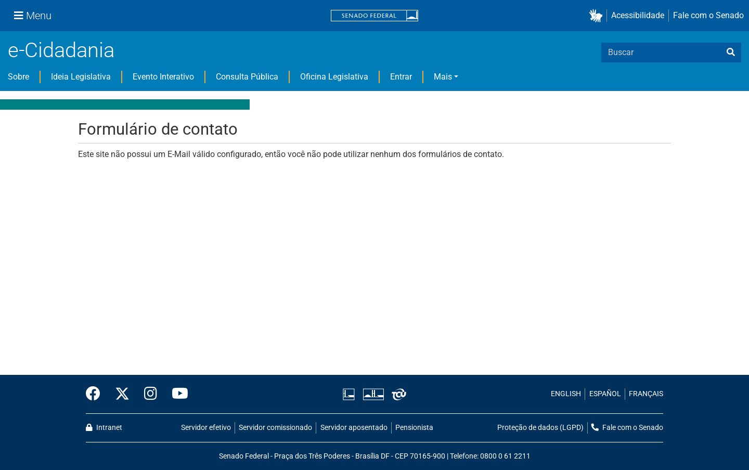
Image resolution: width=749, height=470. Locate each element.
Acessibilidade (637, 15)
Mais (443, 77)
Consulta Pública (247, 77)
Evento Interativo (163, 77)
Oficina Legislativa (334, 77)
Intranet (104, 427)
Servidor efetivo (206, 427)
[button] (597, 16)
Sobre (18, 77)
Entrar (401, 77)
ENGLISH (566, 393)
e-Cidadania (61, 50)
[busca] (730, 52)
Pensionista (414, 427)
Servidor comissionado (275, 427)
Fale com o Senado (708, 15)
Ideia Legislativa (81, 77)
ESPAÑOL (605, 393)
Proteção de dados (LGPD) (540, 427)
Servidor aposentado (354, 427)
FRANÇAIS (646, 393)
